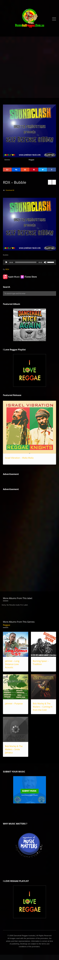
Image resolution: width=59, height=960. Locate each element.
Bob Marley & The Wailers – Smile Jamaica (14, 749)
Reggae (31, 160)
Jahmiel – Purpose (14, 703)
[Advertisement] (29, 67)
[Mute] (45, 262)
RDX (7, 269)
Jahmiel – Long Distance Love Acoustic (12, 664)
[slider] (25, 262)
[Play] (6, 262)
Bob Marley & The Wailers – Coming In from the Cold (42, 706)
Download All (10, 190)
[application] (29, 262)
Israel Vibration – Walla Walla (19, 457)
